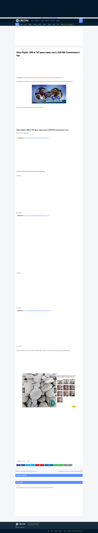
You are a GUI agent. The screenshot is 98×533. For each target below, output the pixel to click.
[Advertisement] (49, 8)
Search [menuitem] (21, 24)
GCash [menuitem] (25, 24)
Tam (17, 58)
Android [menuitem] (53, 24)
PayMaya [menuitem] (29, 24)
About (33, 20)
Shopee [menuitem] (39, 24)
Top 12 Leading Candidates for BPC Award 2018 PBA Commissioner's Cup (37, 310)
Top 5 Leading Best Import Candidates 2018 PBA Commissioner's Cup (36, 215)
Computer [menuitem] (44, 24)
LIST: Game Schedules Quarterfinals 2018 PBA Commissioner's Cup (36, 138)
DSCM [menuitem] (58, 24)
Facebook (58, 20)
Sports (28, 461)
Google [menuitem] (49, 24)
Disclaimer (52, 20)
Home (17, 48)
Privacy (47, 20)
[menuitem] (66, 24)
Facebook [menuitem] (35, 24)
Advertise (38, 20)
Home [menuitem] (17, 24)
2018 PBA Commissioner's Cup (23, 48)
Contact (42, 20)
